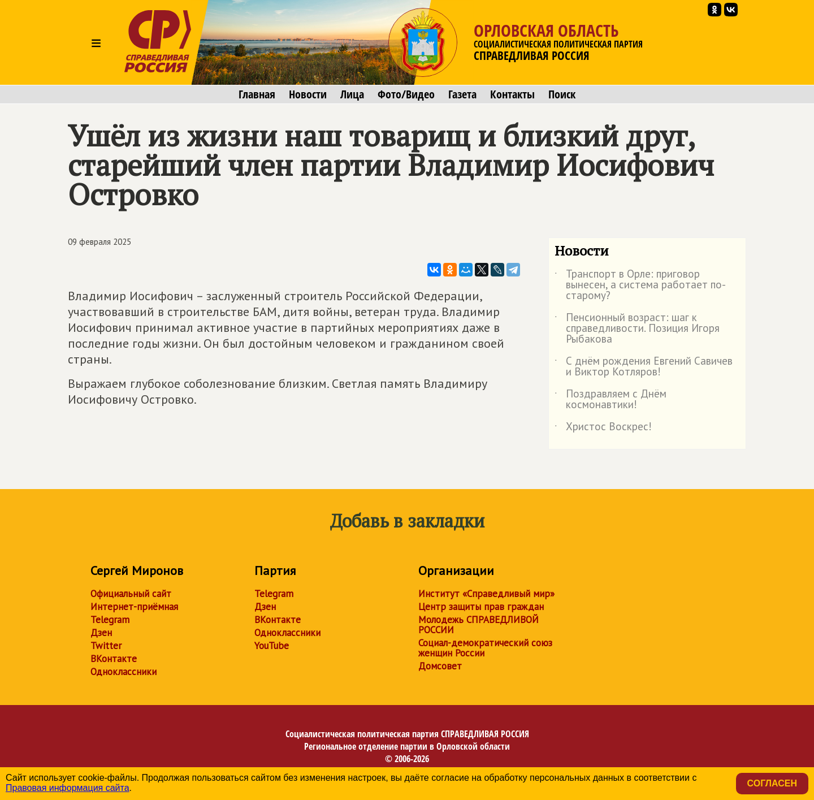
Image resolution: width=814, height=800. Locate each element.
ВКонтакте (113, 659)
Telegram (109, 620)
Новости (308, 94)
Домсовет (440, 666)
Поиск (561, 94)
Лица (352, 94)
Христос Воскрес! (603, 428)
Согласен (772, 783)
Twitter (106, 646)
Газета (462, 94)
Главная (257, 94)
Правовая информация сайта (67, 788)
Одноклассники (123, 672)
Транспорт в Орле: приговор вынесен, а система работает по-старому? (640, 285)
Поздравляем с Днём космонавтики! (610, 399)
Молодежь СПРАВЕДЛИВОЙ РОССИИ (478, 625)
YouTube (271, 646)
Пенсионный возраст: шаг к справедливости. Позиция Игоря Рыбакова (637, 328)
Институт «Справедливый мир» (486, 594)
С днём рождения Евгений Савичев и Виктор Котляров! (644, 367)
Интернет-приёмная (134, 607)
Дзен (101, 633)
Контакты (512, 94)
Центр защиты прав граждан (481, 607)
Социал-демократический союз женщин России (485, 648)
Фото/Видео (406, 94)
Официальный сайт (130, 594)
